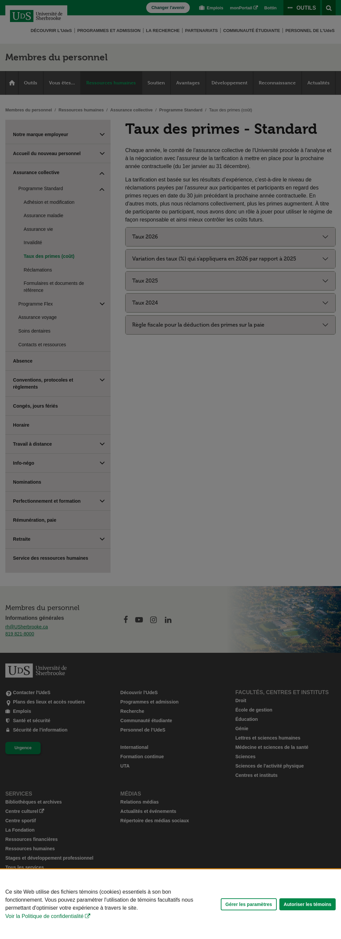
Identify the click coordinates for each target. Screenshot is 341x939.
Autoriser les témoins (307, 904)
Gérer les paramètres (248, 904)
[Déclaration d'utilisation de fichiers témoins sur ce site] (170, 904)
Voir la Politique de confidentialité (44, 916)
